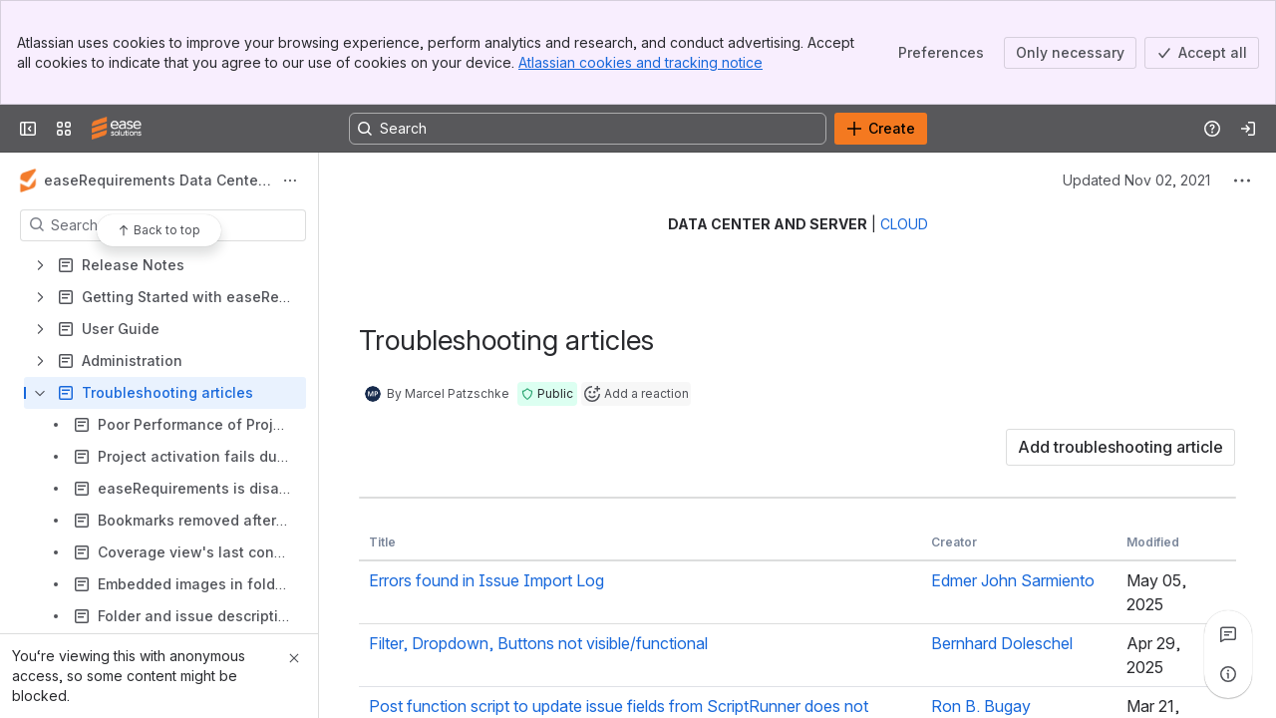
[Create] (880, 129)
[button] (547, 394)
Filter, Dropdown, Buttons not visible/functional (538, 643)
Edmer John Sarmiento (1013, 580)
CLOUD (904, 223)
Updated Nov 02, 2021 (1136, 180)
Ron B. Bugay (981, 706)
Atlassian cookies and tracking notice (640, 62)
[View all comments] (1228, 634)
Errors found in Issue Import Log (486, 580)
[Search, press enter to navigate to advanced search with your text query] (587, 129)
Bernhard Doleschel (1002, 643)
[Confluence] (117, 129)
